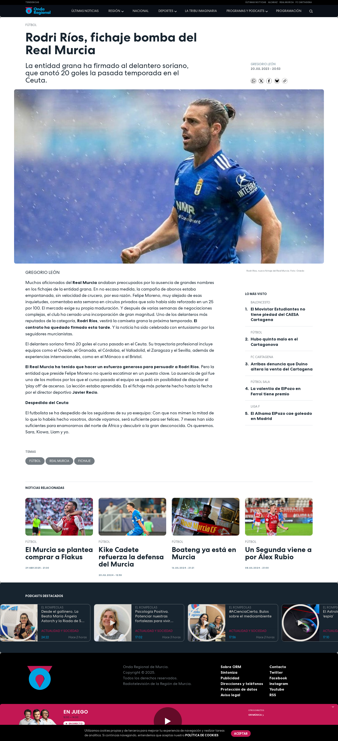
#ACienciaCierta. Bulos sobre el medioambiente (250, 614)
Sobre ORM (231, 666)
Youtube (276, 689)
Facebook (278, 678)
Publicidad (230, 678)
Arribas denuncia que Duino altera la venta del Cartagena (282, 366)
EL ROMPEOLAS (52, 607)
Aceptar (241, 733)
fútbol (31, 25)
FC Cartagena (262, 357)
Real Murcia (287, 2)
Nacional (141, 11)
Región (114, 11)
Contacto (277, 666)
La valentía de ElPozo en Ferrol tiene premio (276, 391)
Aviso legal (230, 694)
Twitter (276, 672)
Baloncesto (260, 302)
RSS (272, 694)
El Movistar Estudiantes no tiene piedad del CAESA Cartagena (278, 314)
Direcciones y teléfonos (242, 683)
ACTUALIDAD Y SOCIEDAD (60, 631)
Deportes (165, 11)
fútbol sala (260, 382)
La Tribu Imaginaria (201, 11)
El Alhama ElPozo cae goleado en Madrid (281, 416)
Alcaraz (273, 2)
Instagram (278, 683)
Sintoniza (229, 672)
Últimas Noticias (255, 2)
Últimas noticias (85, 11)
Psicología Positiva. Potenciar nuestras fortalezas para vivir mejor (152, 616)
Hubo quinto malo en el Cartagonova (274, 341)
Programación (288, 11)
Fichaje (84, 461)
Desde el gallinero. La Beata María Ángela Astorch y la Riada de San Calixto (63, 616)
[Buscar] (309, 11)
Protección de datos (239, 689)
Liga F (255, 406)
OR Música (256, 714)
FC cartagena (304, 2)
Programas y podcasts (245, 11)
